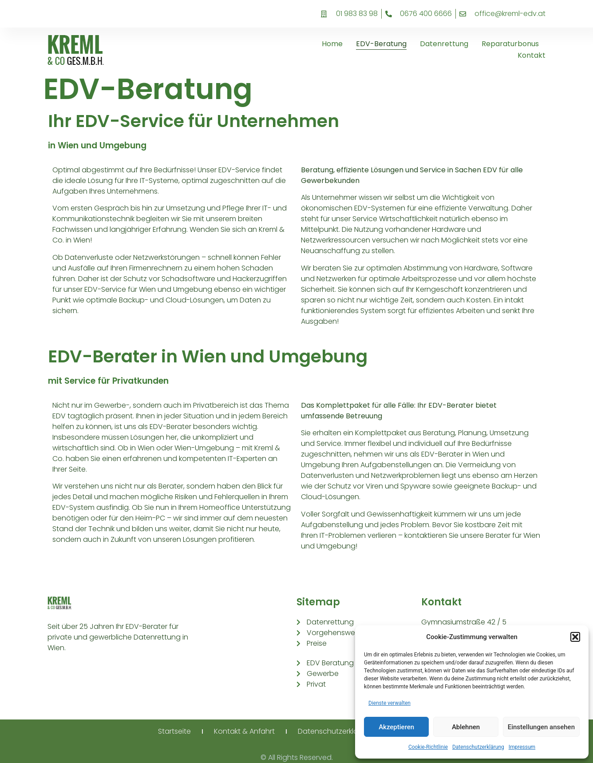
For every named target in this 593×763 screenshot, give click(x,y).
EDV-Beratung (381, 44)
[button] (575, 636)
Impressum (522, 747)
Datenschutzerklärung (478, 747)
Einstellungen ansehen (541, 727)
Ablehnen (466, 727)
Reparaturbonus (510, 44)
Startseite (174, 731)
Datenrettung (444, 44)
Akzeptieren (396, 727)
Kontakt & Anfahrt (244, 731)
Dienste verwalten (389, 703)
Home (332, 44)
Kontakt (532, 55)
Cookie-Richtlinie (428, 747)
